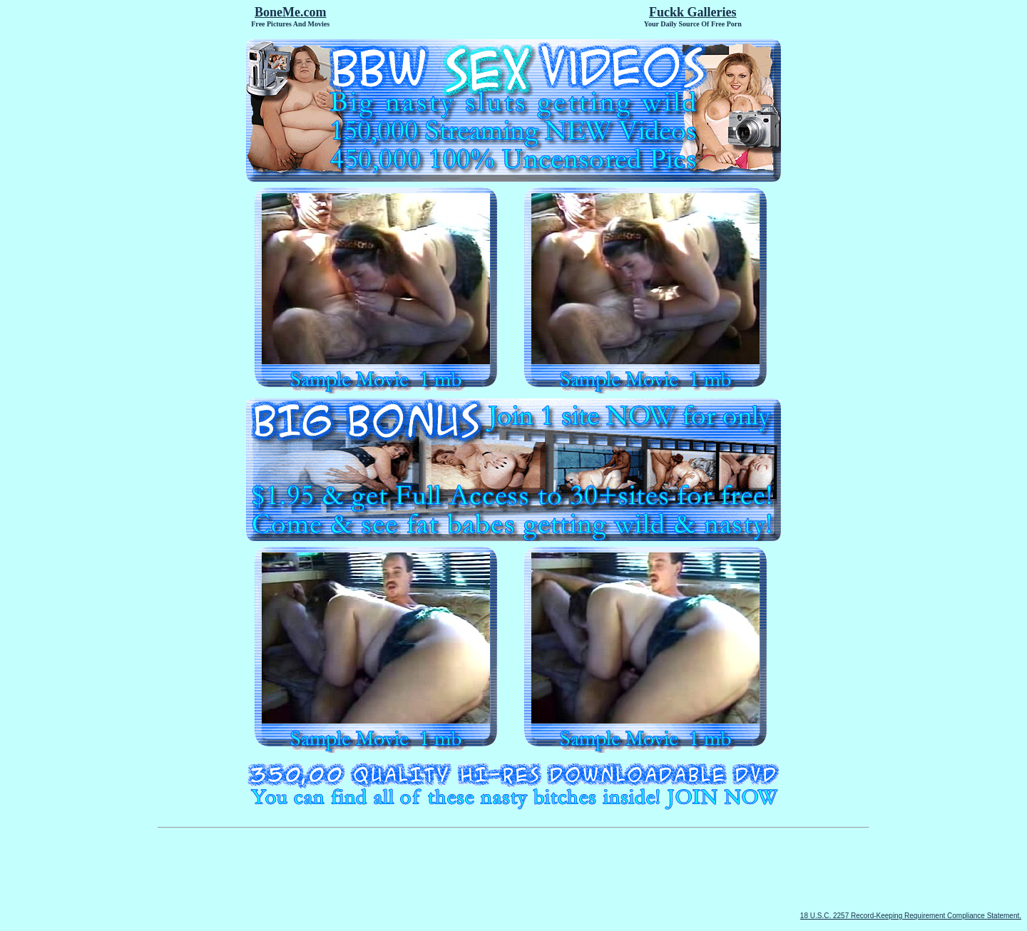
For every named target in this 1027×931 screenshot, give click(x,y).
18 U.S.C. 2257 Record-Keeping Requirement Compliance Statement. (910, 916)
